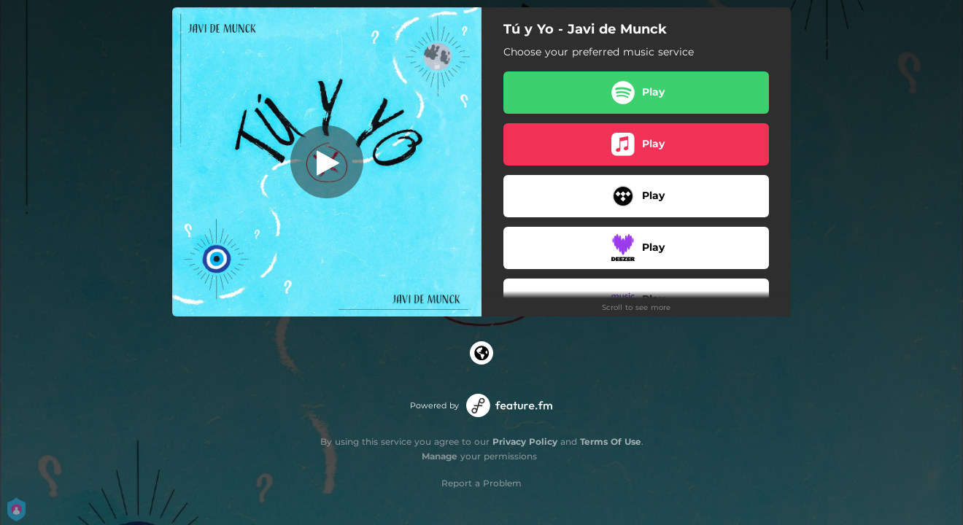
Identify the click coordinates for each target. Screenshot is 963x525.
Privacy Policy (524, 441)
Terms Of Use (610, 441)
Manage (439, 456)
